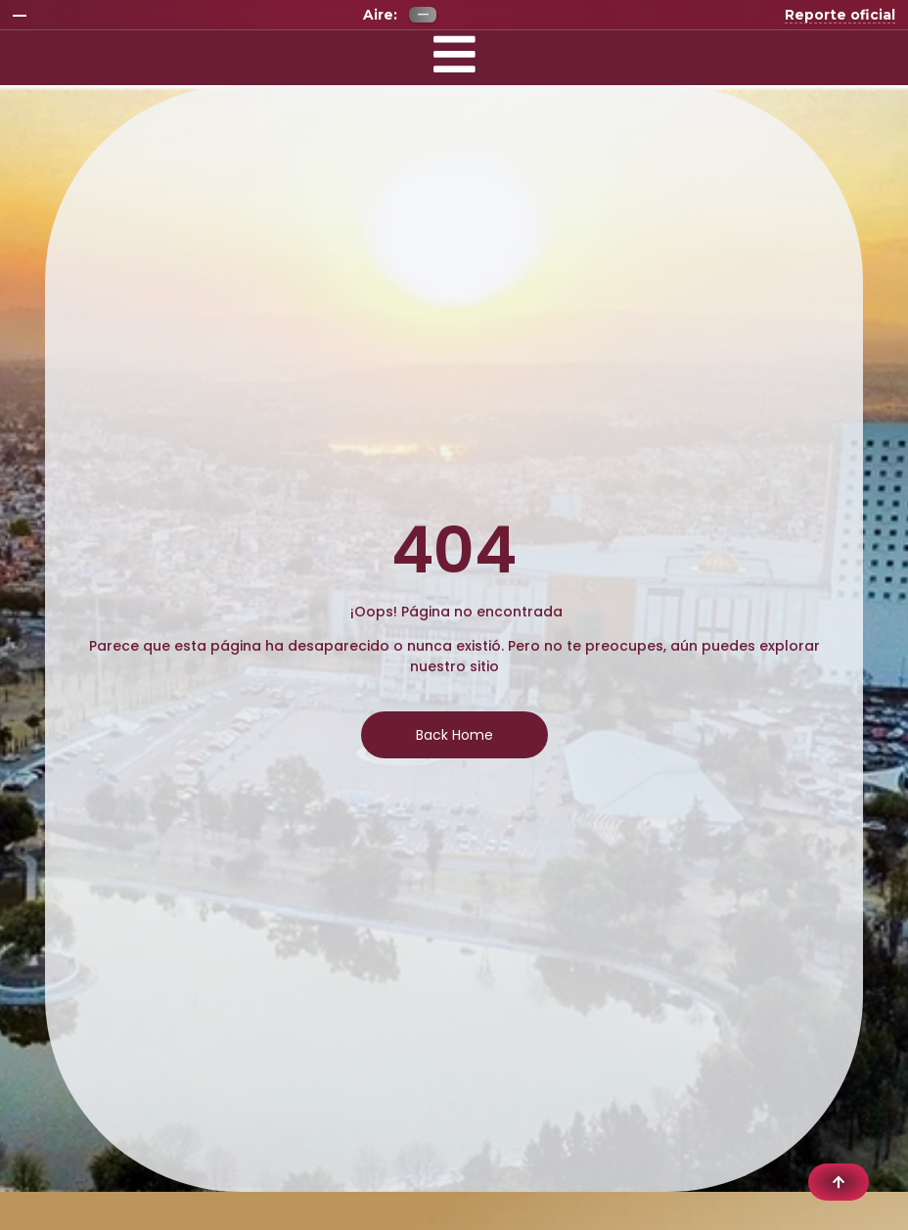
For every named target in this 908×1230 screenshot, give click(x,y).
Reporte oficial (840, 15)
